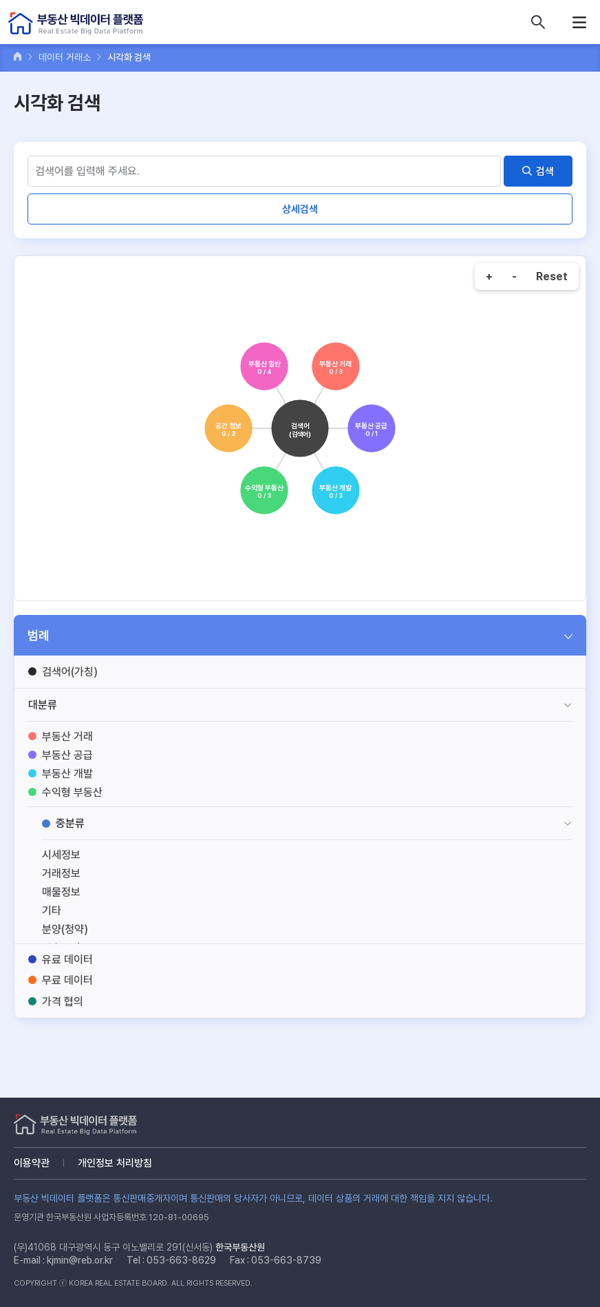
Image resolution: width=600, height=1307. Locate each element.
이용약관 (32, 1163)
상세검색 (300, 209)
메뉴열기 (579, 22)
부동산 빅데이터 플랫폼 (75, 24)
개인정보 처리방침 (115, 1163)
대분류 (42, 704)
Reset (552, 276)
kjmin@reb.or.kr (80, 1260)
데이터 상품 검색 (538, 22)
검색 (545, 171)
